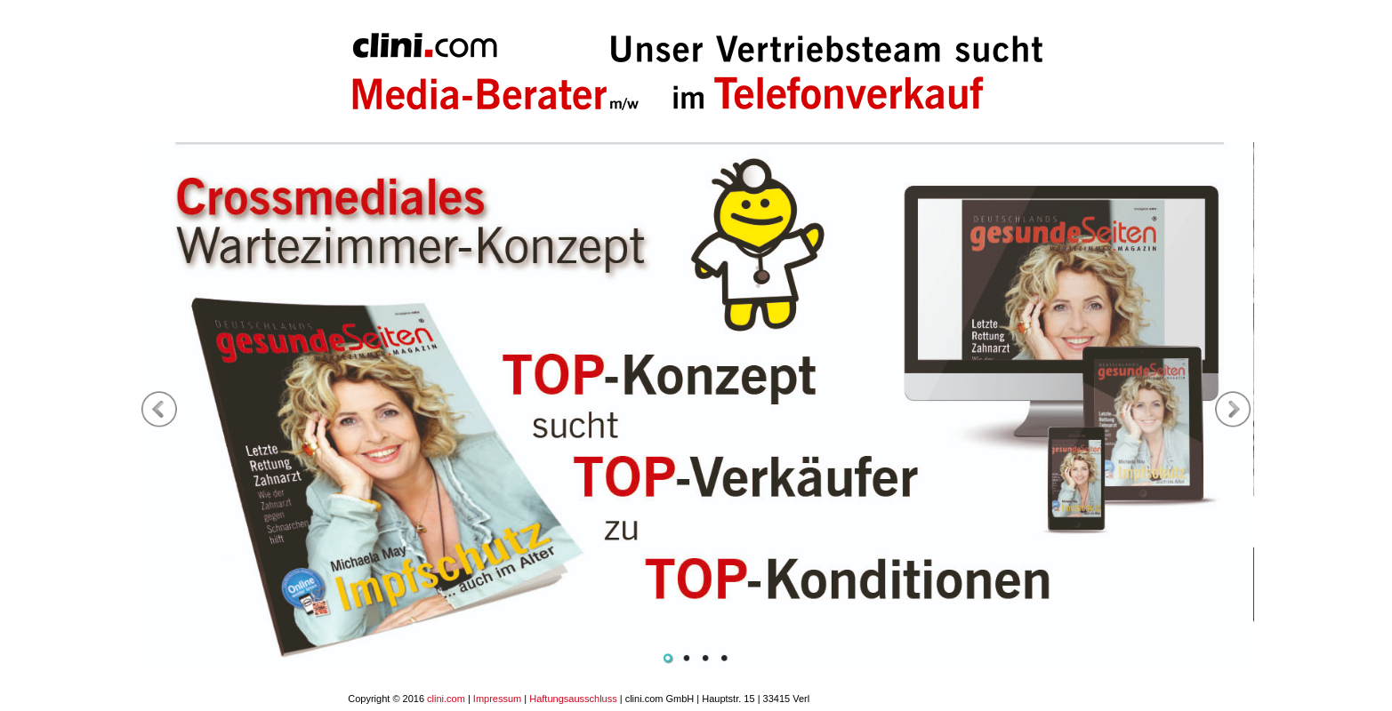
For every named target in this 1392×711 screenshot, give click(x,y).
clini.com (446, 698)
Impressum (497, 698)
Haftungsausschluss (572, 698)
